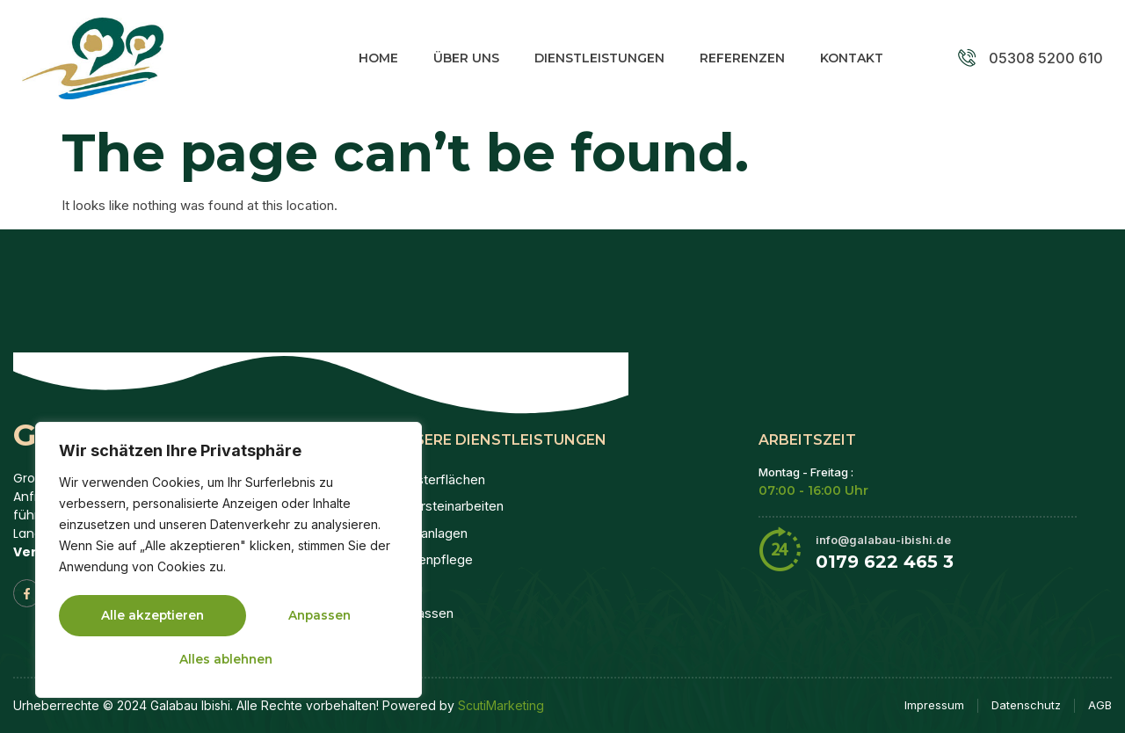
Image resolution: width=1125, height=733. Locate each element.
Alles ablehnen (302, 617)
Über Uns (466, 58)
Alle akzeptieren (228, 658)
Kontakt (851, 58)
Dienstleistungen (599, 58)
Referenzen (742, 58)
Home (378, 58)
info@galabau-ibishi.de (883, 540)
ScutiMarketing (501, 705)
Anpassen (132, 617)
